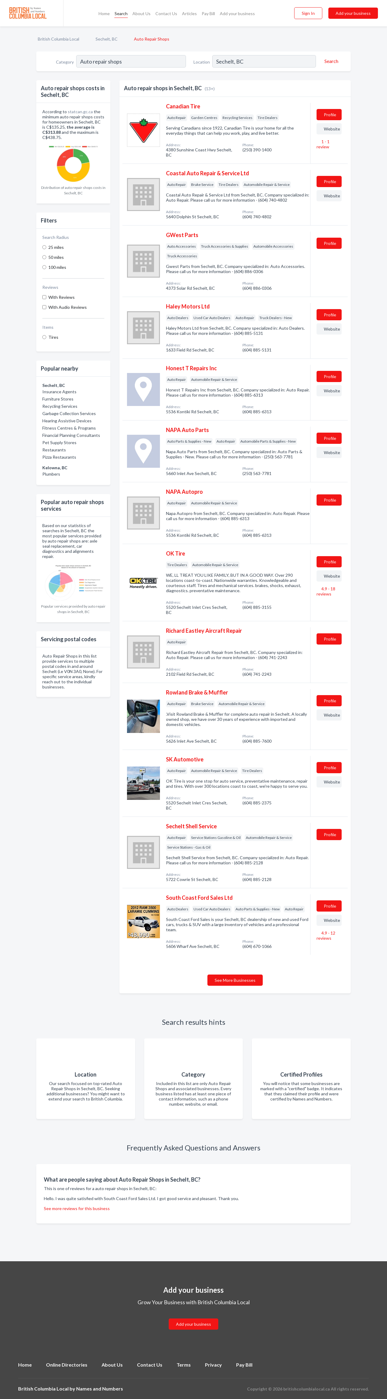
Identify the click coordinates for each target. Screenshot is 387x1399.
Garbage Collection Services (69, 413)
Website (332, 128)
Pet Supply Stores (59, 442)
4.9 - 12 (326, 935)
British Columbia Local (58, 38)
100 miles (57, 267)
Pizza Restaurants (59, 457)
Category (65, 61)
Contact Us (166, 13)
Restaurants (54, 449)
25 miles (56, 247)
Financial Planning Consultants (71, 435)
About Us (141, 13)
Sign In (308, 13)
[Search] (330, 61)
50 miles (56, 257)
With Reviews (61, 297)
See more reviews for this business (77, 1208)
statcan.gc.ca (80, 111)
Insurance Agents (59, 391)
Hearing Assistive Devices (67, 420)
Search (121, 13)
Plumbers (51, 474)
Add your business (237, 13)
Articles (189, 13)
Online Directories (66, 1365)
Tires (53, 337)
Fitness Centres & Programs (69, 428)
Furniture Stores (57, 398)
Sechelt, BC (107, 38)
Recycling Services (59, 406)
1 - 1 (323, 144)
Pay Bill (208, 13)
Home (104, 13)
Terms (184, 1365)
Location (202, 61)
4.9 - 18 (326, 591)
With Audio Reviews (67, 307)
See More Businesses (235, 980)
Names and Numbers (99, 1388)
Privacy (213, 1365)
